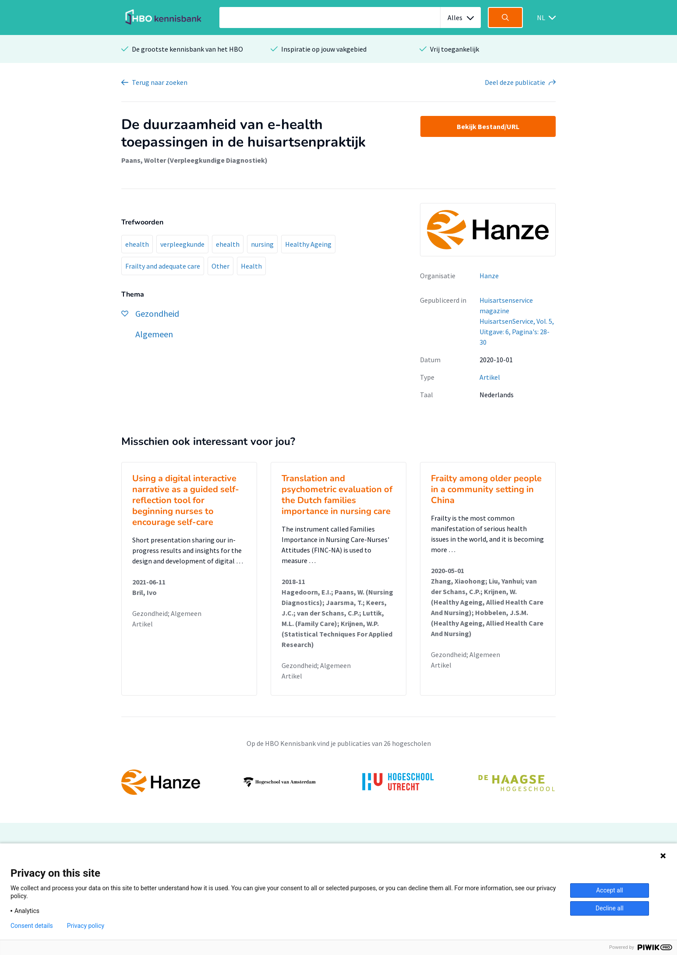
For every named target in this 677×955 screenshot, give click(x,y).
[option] (338, 782)
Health (251, 266)
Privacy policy (85, 925)
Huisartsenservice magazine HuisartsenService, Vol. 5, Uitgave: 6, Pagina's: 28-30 (517, 321)
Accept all (609, 890)
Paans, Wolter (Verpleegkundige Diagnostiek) (194, 160)
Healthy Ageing (308, 244)
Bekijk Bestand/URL (488, 126)
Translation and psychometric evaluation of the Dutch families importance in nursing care (337, 494)
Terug (159, 82)
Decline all (610, 908)
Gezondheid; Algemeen (166, 613)
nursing (262, 244)
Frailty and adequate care (162, 266)
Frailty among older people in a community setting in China (486, 489)
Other (220, 266)
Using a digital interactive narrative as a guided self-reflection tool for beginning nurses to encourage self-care (185, 500)
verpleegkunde (182, 244)
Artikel (490, 377)
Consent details (32, 925)
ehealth (137, 244)
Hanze (489, 276)
